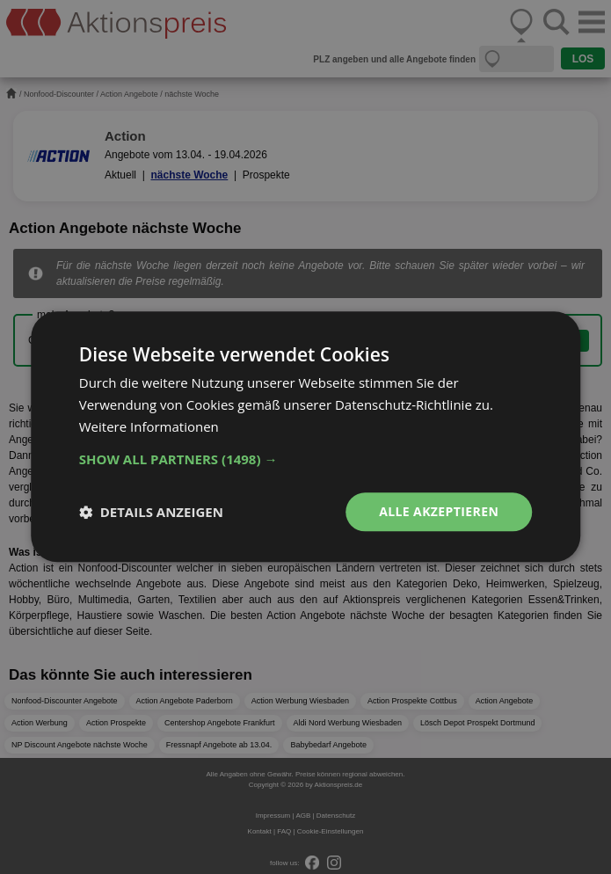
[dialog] (305, 437)
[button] (306, 459)
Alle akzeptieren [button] (438, 511)
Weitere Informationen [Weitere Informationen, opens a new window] (149, 426)
